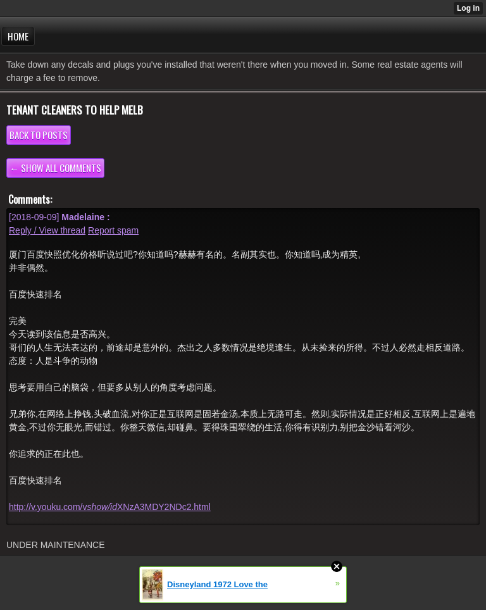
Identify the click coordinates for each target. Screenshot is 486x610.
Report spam (113, 230)
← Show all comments (55, 168)
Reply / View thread (47, 230)
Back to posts (38, 135)
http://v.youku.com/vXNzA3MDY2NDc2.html (110, 507)
